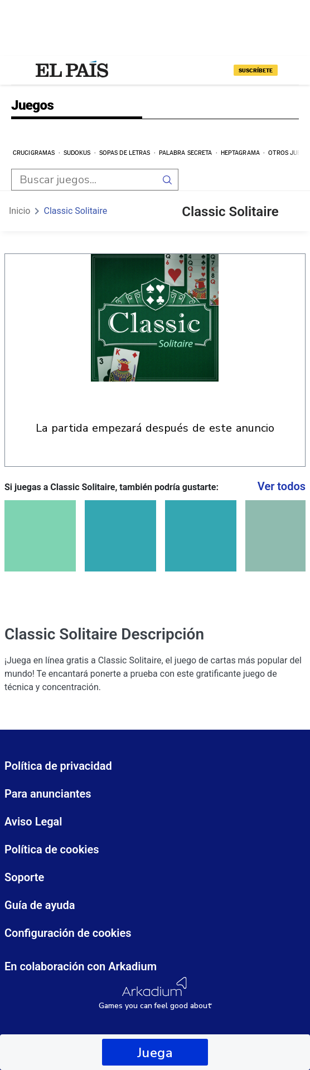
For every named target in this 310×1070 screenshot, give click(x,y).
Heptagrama (240, 153)
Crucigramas (34, 153)
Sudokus (77, 153)
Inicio (19, 211)
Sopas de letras (125, 153)
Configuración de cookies (68, 933)
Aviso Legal (33, 821)
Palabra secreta (185, 153)
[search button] (167, 179)
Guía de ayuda (39, 905)
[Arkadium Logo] (155, 993)
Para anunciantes (47, 793)
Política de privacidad (58, 766)
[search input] (84, 179)
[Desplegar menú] (20, 70)
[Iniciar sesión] (290, 70)
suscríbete (256, 70)
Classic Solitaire (75, 211)
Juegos (32, 106)
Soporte (24, 877)
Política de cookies (51, 849)
